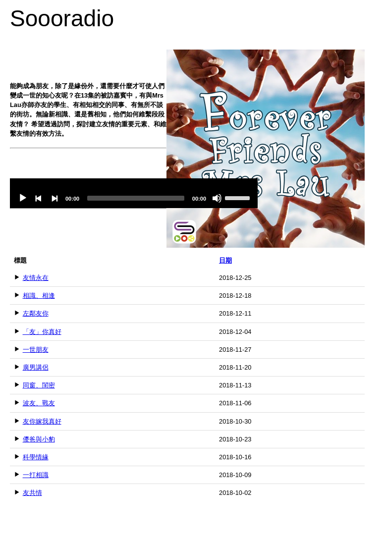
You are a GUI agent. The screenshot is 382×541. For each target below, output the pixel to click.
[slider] (135, 198)
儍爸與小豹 (39, 439)
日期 (225, 260)
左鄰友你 (36, 313)
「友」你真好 (42, 331)
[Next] (54, 198)
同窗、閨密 (39, 385)
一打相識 (36, 475)
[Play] (23, 198)
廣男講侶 (36, 367)
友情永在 (36, 277)
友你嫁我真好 (42, 421)
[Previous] (39, 198)
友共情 (32, 492)
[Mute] (217, 198)
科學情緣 (36, 457)
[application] (134, 193)
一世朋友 (36, 349)
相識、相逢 (39, 295)
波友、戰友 (39, 403)
